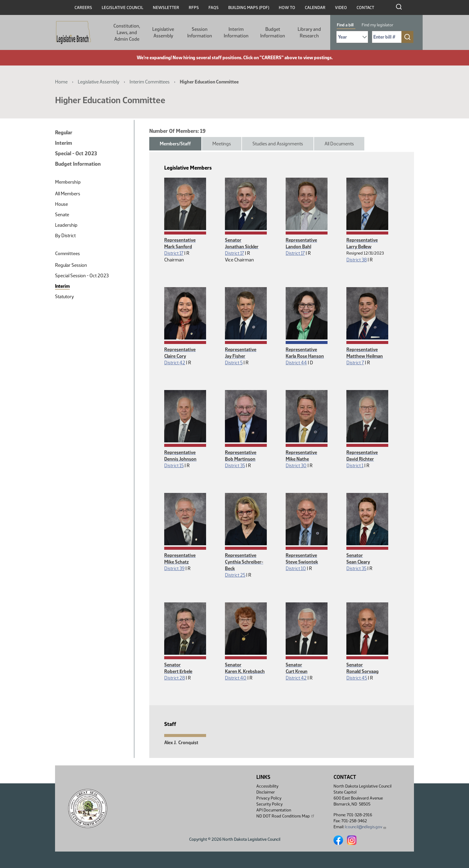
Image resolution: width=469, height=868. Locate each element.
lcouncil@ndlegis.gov (365, 826)
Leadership (66, 225)
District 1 (354, 465)
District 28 (174, 678)
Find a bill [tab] (345, 25)
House (61, 204)
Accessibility (267, 786)
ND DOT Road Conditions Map (285, 816)
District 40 (235, 678)
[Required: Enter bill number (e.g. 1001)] (387, 37)
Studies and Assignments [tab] (277, 144)
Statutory (64, 296)
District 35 (235, 465)
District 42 (174, 363)
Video (341, 7)
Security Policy (269, 804)
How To (287, 7)
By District (65, 235)
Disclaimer (265, 792)
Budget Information (272, 32)
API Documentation (273, 810)
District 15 (174, 465)
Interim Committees (150, 82)
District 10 (296, 568)
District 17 (173, 253)
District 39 (174, 568)
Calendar (315, 7)
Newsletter (166, 7)
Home (61, 82)
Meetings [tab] (221, 144)
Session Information (199, 32)
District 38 (356, 260)
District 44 (296, 363)
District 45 (356, 678)
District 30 (296, 465)
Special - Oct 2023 (76, 153)
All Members (67, 194)
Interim (63, 143)
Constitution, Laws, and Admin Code (126, 32)
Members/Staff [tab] (175, 144)
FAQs (213, 7)
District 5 (234, 363)
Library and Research (309, 32)
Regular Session (71, 265)
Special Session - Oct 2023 (82, 275)
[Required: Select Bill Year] (352, 37)
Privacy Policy (268, 798)
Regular (63, 132)
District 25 (235, 575)
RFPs (194, 7)
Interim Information (236, 32)
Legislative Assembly (163, 32)
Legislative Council (122, 7)
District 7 (355, 363)
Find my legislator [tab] (377, 25)
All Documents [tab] (339, 144)
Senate (62, 214)
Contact (365, 7)
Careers (83, 7)
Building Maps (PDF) (248, 7)
